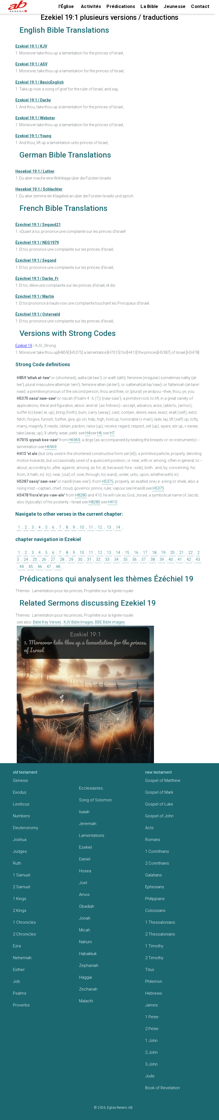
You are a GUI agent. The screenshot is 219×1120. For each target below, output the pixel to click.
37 (143, 559)
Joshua (19, 839)
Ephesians (154, 886)
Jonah (84, 918)
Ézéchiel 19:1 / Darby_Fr (37, 278)
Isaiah (84, 811)
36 (134, 559)
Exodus (19, 792)
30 (80, 559)
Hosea (85, 870)
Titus (149, 969)
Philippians (155, 898)
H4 (87, 433)
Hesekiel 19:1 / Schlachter (39, 189)
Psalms (19, 993)
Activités (91, 6)
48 (58, 566)
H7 (112, 433)
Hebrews (153, 993)
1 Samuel (21, 875)
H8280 (81, 495)
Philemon (153, 981)
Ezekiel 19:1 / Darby (33, 100)
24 (26, 559)
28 (62, 559)
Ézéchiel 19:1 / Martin (34, 296)
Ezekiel (85, 847)
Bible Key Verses (47, 622)
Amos (84, 894)
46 (40, 566)
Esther (19, 969)
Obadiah (86, 906)
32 (98, 559)
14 (118, 527)
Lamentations (91, 835)
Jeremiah (87, 823)
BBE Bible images (110, 622)
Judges (20, 851)
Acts (149, 827)
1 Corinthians (157, 851)
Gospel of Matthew (162, 780)
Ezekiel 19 (23, 345)
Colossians (155, 910)
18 (154, 552)
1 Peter (152, 1016)
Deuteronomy (25, 827)
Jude (150, 1076)
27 (53, 559)
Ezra (17, 946)
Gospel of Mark (159, 792)
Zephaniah (88, 965)
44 (21, 566)
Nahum (85, 941)
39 (161, 559)
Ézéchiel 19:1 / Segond (35, 260)
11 (91, 527)
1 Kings (19, 898)
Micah (84, 930)
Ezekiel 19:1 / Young (33, 136)
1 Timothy (154, 946)
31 (89, 559)
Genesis (20, 780)
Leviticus (21, 804)
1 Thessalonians (160, 922)
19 (163, 552)
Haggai (85, 977)
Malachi (86, 1000)
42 (189, 559)
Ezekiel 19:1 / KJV (31, 46)
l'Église (66, 6)
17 (145, 552)
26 (44, 559)
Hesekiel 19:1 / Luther (35, 171)
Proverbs (21, 1005)
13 (109, 527)
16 (136, 552)
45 (31, 566)
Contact (200, 6)
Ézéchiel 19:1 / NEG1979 (37, 242)
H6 (99, 433)
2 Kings (19, 910)
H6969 (74, 440)
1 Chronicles (24, 922)
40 (171, 559)
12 (100, 527)
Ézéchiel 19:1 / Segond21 (38, 224)
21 (181, 552)
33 (107, 559)
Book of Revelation (162, 1087)
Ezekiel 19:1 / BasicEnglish (39, 82)
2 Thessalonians (160, 934)
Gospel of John (159, 815)
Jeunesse (175, 6)
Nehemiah (22, 957)
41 (180, 559)
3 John (151, 1064)
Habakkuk (88, 953)
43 (198, 559)
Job (16, 981)
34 (116, 559)
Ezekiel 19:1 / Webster (35, 118)
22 (190, 552)
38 (152, 559)
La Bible (149, 6)
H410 (112, 502)
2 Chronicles (24, 934)
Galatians (153, 875)
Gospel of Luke (159, 804)
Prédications (120, 6)
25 (35, 559)
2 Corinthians (157, 863)
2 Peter (152, 1028)
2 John (151, 1052)
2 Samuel (21, 886)
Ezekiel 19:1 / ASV (31, 64)
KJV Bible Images (78, 622)
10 (82, 527)
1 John (151, 1040)
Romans (152, 839)
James (151, 1005)
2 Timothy (154, 957)
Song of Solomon (95, 800)
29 (71, 559)
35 (125, 559)
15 (127, 552)
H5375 (107, 481)
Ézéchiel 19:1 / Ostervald (37, 314)
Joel (83, 882)
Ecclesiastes (91, 788)
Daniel (84, 859)
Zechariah (88, 989)
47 (49, 566)
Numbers (21, 815)
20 (172, 552)
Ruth (17, 863)
